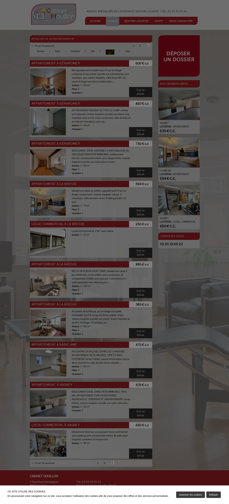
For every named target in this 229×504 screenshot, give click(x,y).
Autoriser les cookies (190, 494)
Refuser (213, 494)
